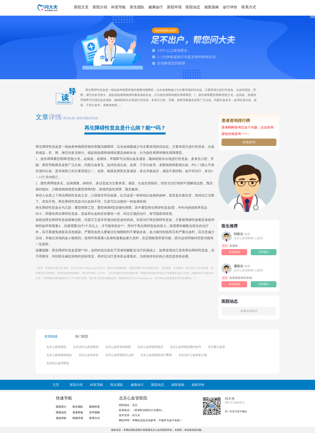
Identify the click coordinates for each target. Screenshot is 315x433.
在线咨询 (248, 142)
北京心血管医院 (56, 346)
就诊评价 (61, 418)
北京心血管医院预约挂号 (185, 346)
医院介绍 (100, 7)
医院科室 (94, 406)
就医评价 (198, 384)
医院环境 (174, 7)
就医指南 (211, 7)
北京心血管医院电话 (150, 346)
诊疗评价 (230, 7)
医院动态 (193, 7)
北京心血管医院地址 (59, 355)
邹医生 (242, 234)
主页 (56, 384)
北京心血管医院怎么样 (119, 355)
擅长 (225, 245)
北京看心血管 (216, 346)
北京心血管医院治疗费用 (156, 355)
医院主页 (81, 7)
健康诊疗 (155, 7)
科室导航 (118, 7)
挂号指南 (94, 412)
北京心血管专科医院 (118, 346)
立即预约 (263, 252)
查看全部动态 (248, 311)
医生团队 (137, 7)
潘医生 (242, 266)
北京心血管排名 (89, 355)
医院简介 (61, 406)
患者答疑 (78, 412)
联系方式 (248, 7)
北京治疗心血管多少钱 (192, 355)
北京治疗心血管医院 (86, 346)
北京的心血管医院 (57, 363)
